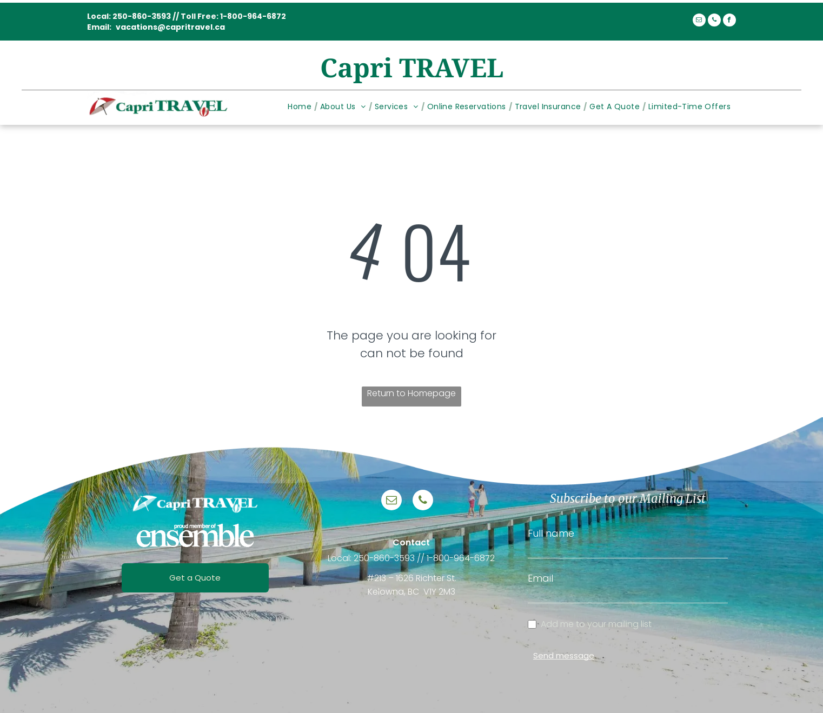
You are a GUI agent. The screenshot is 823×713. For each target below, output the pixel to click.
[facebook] (729, 21)
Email (540, 578)
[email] (699, 21)
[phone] (714, 21)
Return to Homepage (411, 393)
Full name (551, 533)
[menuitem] (301, 106)
